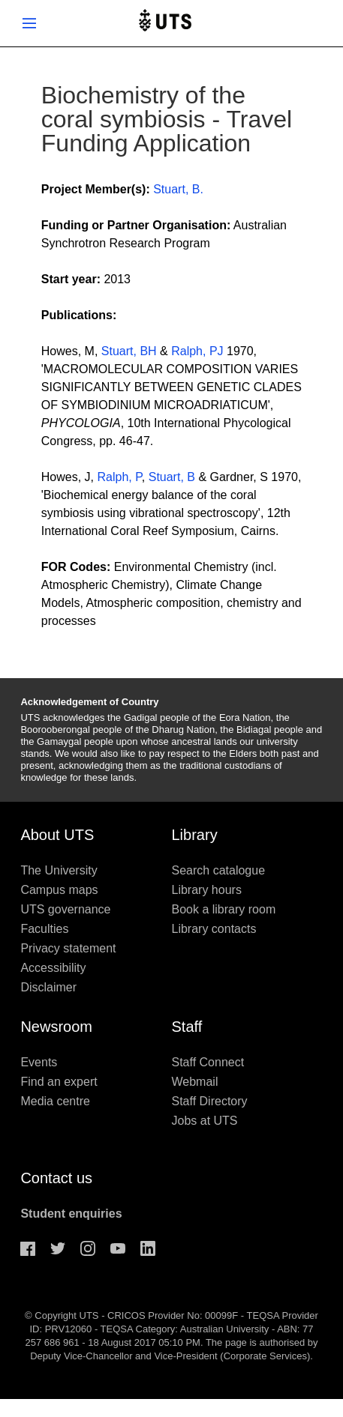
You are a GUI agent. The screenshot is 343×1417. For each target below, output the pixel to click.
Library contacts (214, 928)
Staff (187, 1026)
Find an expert (58, 1081)
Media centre (55, 1101)
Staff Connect (208, 1062)
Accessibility (53, 967)
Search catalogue (219, 870)
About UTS (57, 835)
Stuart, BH (129, 351)
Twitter (57, 1248)
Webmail (195, 1081)
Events (38, 1062)
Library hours (207, 889)
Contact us (56, 1178)
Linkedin (147, 1248)
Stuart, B (172, 477)
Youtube (117, 1248)
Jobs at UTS (205, 1120)
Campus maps (59, 889)
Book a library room (224, 909)
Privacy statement (68, 948)
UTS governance (65, 909)
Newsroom (56, 1026)
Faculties (44, 928)
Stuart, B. (178, 189)
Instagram (87, 1248)
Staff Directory (210, 1101)
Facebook (27, 1248)
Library (195, 835)
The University (58, 870)
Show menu (29, 23)
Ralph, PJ (197, 351)
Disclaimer (48, 987)
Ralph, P (120, 477)
